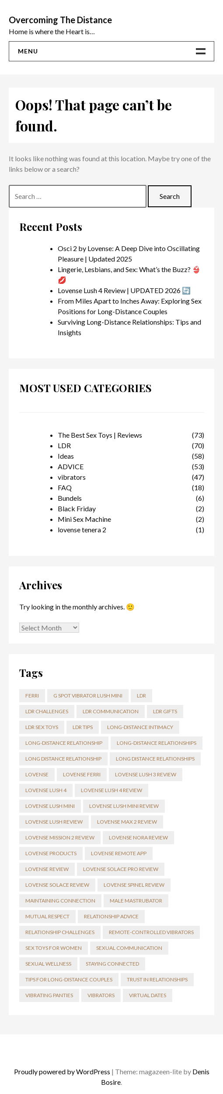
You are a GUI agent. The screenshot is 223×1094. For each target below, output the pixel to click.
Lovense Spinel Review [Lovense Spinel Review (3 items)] (134, 885)
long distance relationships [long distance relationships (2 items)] (155, 758)
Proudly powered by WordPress (62, 1071)
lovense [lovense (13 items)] (37, 774)
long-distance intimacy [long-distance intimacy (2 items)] (140, 727)
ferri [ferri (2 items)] (32, 695)
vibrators (72, 477)
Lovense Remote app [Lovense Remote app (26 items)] (118, 853)
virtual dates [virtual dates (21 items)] (147, 995)
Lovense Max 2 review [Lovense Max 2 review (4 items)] (127, 821)
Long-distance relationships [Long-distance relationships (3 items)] (156, 743)
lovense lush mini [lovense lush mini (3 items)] (50, 806)
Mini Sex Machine (84, 519)
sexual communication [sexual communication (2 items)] (129, 948)
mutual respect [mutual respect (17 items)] (47, 916)
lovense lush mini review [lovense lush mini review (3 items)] (124, 806)
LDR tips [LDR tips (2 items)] (83, 727)
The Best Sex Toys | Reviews (100, 435)
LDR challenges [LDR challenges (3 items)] (46, 711)
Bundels (70, 498)
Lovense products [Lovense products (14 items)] (51, 853)
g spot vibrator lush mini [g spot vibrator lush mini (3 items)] (87, 695)
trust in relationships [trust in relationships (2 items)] (157, 979)
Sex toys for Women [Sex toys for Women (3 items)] (53, 948)
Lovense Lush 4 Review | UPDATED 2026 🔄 (124, 290)
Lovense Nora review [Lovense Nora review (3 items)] (138, 837)
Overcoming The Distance (60, 19)
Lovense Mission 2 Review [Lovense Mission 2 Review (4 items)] (59, 837)
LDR (64, 445)
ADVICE (71, 466)
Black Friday (77, 508)
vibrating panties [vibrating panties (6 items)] (49, 995)
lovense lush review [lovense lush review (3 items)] (54, 821)
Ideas (66, 456)
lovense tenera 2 (82, 529)
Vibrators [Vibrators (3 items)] (101, 995)
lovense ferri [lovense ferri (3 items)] (82, 774)
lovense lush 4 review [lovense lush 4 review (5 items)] (111, 790)
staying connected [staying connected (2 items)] (112, 963)
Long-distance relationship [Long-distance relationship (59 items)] (63, 743)
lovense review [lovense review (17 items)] (47, 869)
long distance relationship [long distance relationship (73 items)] (63, 758)
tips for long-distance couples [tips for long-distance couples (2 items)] (68, 979)
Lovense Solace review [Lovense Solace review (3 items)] (57, 885)
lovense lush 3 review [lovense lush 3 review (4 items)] (145, 774)
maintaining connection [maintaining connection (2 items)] (60, 900)
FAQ (65, 487)
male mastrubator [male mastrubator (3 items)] (136, 900)
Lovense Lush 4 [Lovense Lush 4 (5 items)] (45, 790)
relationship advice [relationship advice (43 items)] (111, 916)
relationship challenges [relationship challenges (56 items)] (59, 932)
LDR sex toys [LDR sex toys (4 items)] (41, 727)
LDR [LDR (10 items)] (141, 695)
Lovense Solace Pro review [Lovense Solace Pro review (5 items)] (120, 869)
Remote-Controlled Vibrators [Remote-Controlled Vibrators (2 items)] (151, 932)
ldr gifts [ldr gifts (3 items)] (165, 711)
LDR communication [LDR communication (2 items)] (111, 711)
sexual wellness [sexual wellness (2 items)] (48, 963)
